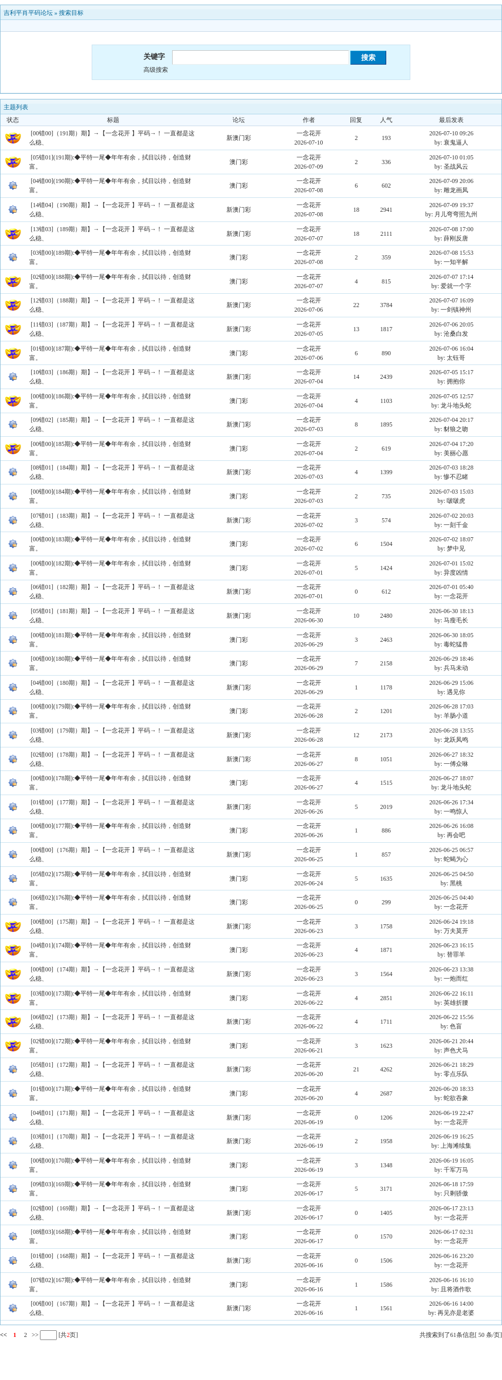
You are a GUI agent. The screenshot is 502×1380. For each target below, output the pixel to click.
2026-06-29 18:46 (451, 658)
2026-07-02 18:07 (451, 539)
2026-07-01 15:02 (451, 563)
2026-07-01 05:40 (451, 587)
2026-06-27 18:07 (451, 778)
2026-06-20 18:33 (451, 1088)
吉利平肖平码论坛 (28, 12)
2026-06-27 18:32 (451, 754)
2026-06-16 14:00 (451, 1303)
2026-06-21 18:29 (451, 1064)
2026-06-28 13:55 (451, 730)
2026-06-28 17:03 (451, 706)
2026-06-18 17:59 (451, 1184)
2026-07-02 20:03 (451, 515)
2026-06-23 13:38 (451, 969)
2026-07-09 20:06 (451, 181)
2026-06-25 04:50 (451, 874)
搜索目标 (71, 12)
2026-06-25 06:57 (451, 850)
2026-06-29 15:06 (451, 682)
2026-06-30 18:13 (451, 611)
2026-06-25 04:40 (451, 897)
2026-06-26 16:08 (451, 825)
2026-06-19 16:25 (451, 1136)
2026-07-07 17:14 (451, 276)
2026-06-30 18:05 (451, 635)
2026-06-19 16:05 (451, 1160)
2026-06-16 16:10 (451, 1280)
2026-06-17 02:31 (451, 1231)
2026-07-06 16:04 (451, 348)
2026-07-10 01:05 (451, 157)
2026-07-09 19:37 (451, 205)
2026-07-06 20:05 (451, 324)
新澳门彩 (238, 137)
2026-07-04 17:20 (451, 444)
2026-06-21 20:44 (451, 1041)
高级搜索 (155, 69)
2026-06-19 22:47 (451, 1113)
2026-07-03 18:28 (451, 467)
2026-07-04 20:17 (451, 419)
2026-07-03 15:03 (451, 491)
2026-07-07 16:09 (451, 300)
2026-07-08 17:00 (451, 229)
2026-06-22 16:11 (451, 993)
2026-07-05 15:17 (451, 372)
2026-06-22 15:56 (451, 1017)
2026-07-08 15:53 (451, 252)
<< (3, 1334)
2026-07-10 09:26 (451, 133)
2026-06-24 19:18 (451, 921)
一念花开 (309, 133)
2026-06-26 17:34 (451, 802)
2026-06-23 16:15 (451, 945)
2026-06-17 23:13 (451, 1208)
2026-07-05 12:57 (451, 396)
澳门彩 (238, 162)
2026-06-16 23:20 (451, 1256)
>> (34, 1334)
